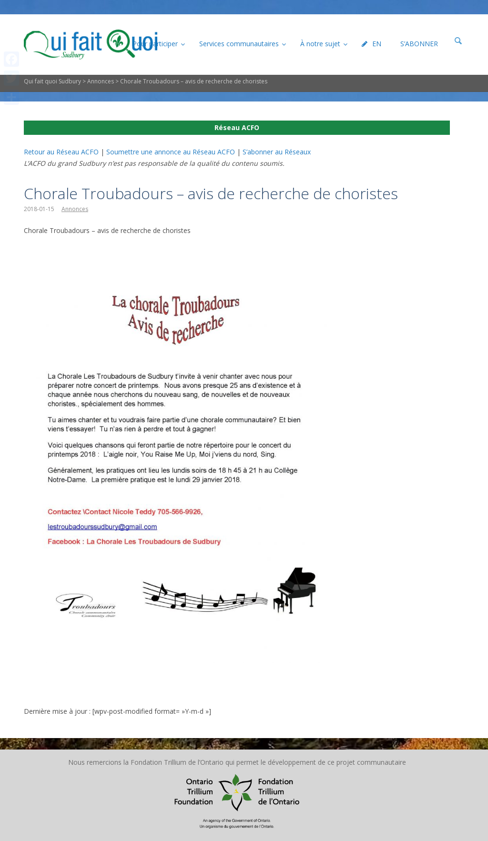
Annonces (100, 81)
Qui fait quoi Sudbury (52, 81)
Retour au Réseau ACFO (61, 151)
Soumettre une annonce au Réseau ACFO (170, 151)
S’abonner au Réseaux (277, 151)
